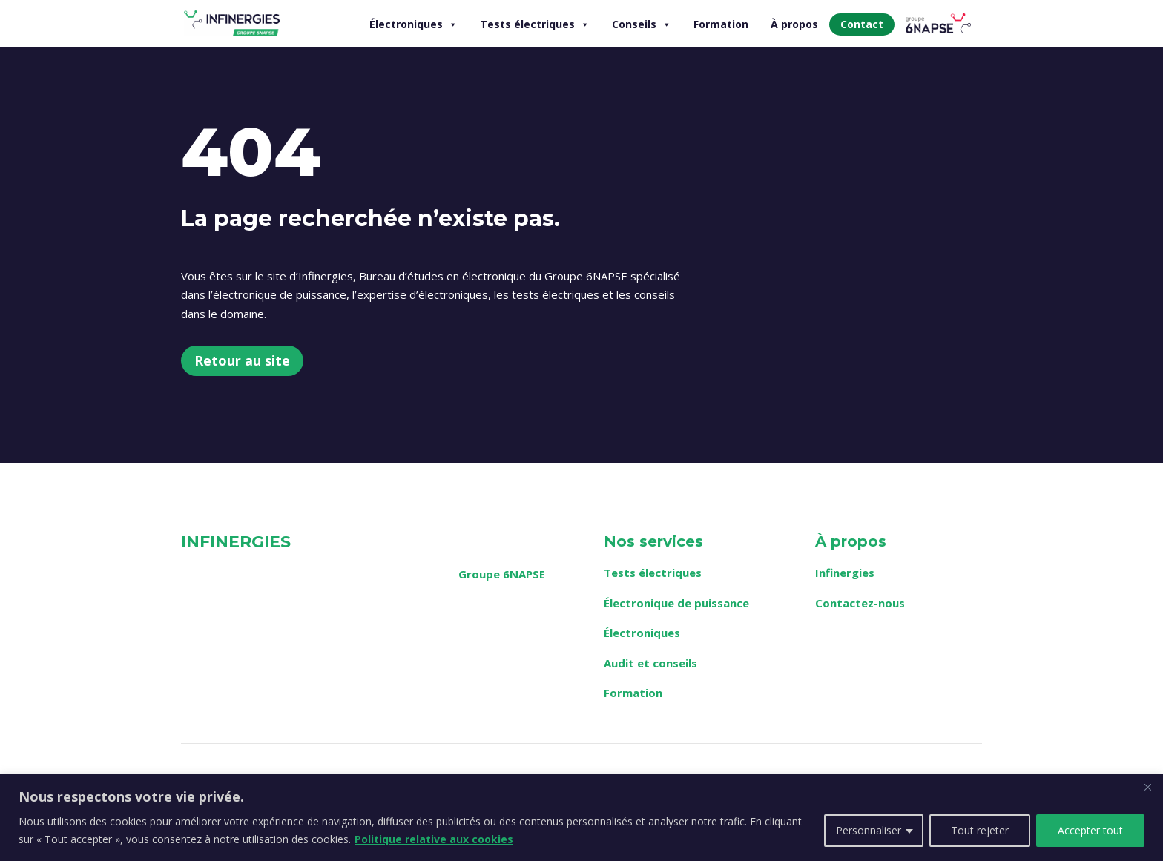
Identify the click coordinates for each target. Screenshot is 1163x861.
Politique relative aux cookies (434, 839)
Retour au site (242, 360)
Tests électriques (535, 24)
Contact (861, 24)
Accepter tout (1090, 830)
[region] (581, 817)
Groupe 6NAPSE (501, 574)
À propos (794, 24)
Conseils (641, 24)
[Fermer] (1147, 787)
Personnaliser (868, 830)
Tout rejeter (980, 830)
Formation (720, 24)
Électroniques (413, 24)
